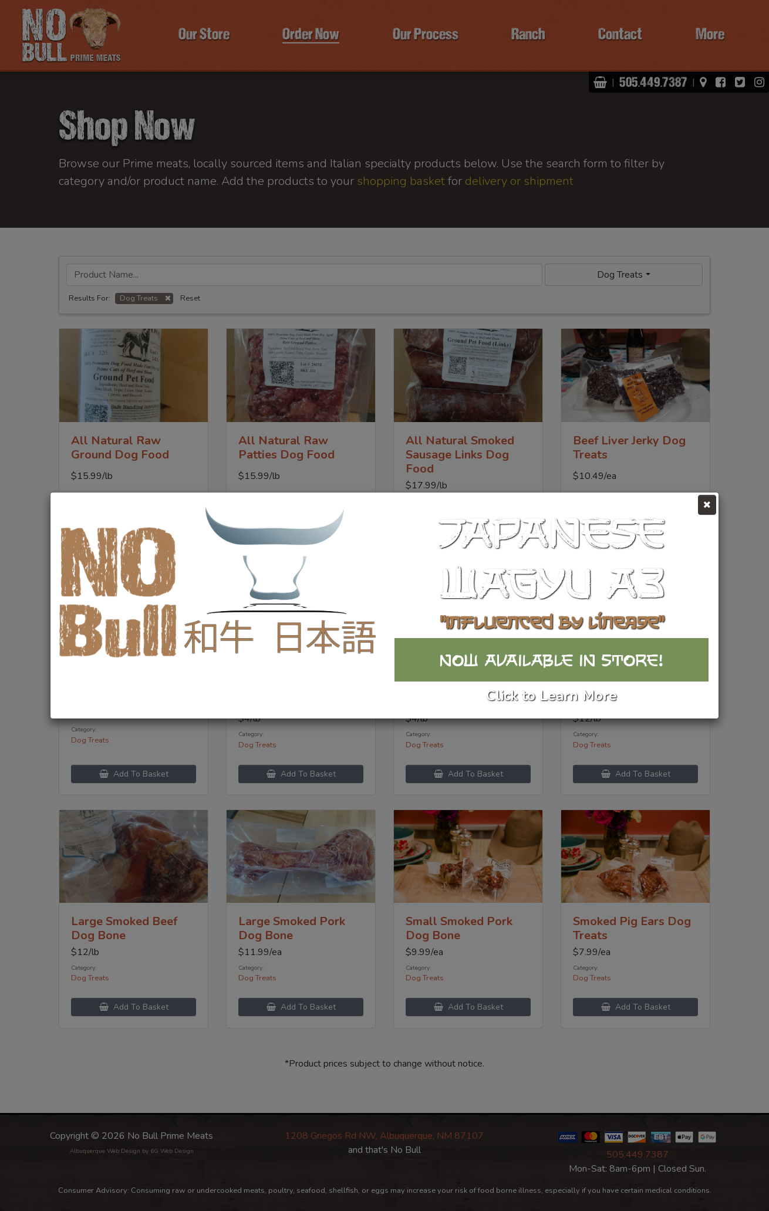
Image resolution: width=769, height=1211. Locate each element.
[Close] (707, 505)
